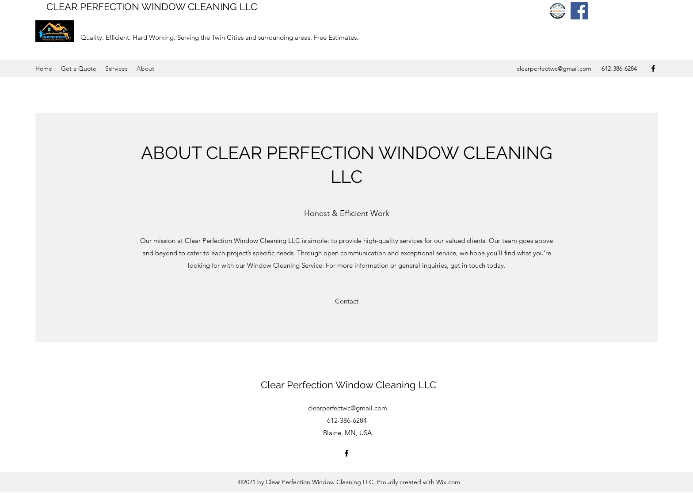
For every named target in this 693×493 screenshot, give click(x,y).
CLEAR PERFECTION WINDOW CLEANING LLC (151, 6)
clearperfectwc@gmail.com (554, 68)
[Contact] (346, 301)
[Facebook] (579, 10)
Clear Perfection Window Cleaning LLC (348, 385)
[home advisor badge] (557, 10)
